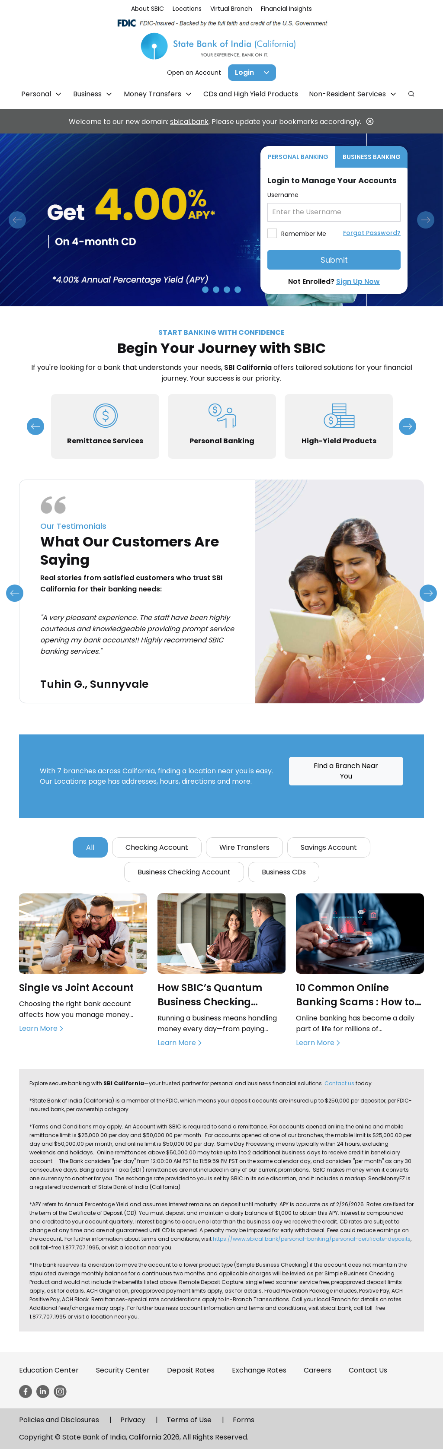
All (90, 847)
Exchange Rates (259, 1370)
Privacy (132, 1420)
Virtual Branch (231, 8)
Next (407, 426)
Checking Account (156, 847)
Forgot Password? (372, 233)
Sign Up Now (358, 281)
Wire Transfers (244, 847)
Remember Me (303, 233)
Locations (187, 8)
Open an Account (194, 72)
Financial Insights (286, 8)
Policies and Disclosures (59, 1420)
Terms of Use (189, 1420)
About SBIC (147, 8)
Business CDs (284, 872)
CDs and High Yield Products (250, 94)
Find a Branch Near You (346, 771)
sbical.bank (189, 122)
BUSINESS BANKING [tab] (372, 157)
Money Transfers (153, 94)
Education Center (49, 1370)
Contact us (339, 1083)
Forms (243, 1420)
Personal (37, 94)
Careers (317, 1370)
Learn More (38, 1028)
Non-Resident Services (348, 94)
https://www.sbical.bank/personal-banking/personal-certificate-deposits (312, 1238)
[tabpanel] (334, 231)
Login (244, 72)
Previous (35, 426)
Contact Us (368, 1370)
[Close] (370, 121)
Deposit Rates (191, 1370)
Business (88, 94)
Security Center (123, 1370)
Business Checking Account (184, 872)
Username (283, 195)
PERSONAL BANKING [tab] (298, 157)
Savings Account (329, 847)
